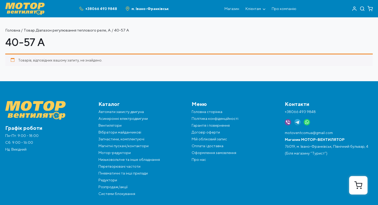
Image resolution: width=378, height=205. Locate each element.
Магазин (231, 9)
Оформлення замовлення (214, 153)
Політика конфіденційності (215, 118)
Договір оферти (206, 132)
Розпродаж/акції (113, 187)
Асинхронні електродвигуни (123, 118)
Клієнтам (255, 9)
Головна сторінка (207, 112)
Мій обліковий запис (209, 139)
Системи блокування (116, 194)
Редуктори (107, 180)
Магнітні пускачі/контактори (123, 146)
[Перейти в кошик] (370, 9)
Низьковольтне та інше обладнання (129, 159)
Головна (12, 30)
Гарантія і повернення (211, 125)
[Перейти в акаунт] (354, 9)
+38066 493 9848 (300, 112)
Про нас (199, 159)
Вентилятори (110, 125)
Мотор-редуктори (114, 153)
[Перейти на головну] (25, 5)
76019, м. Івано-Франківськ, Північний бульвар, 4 (326, 146)
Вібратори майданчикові (119, 132)
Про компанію (284, 9)
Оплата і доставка (207, 146)
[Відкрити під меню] (264, 9)
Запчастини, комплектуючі (121, 139)
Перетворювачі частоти (119, 166)
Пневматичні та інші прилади (123, 173)
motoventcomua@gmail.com (309, 133)
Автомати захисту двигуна (121, 112)
